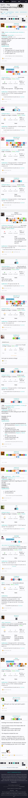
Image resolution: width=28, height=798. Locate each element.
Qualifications (5, 46)
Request (17, 425)
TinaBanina (16, 178)
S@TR (9, 408)
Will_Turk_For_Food (16, 697)
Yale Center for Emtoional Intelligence (10, 545)
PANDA (3, 33)
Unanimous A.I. (11, 478)
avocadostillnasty (10, 12)
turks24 (16, 368)
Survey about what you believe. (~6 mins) (15, 405)
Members (14, 1)
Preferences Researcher (7, 225)
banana (16, 12)
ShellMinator (16, 335)
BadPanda (16, 23)
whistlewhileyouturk (16, 716)
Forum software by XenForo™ (14, 785)
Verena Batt (11, 35)
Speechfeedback (5, 266)
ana (4, 12)
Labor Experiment (6, 622)
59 (22, 18)
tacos (10, 13)
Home (2, 1)
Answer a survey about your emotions (14, 32)
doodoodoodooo (23, 12)
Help (16, 790)
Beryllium (12, 790)
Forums (7, 1)
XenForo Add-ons (10, 788)
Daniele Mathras (5, 77)
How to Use (24, 425)
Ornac (16, 658)
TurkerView (4, 37)
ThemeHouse (21, 786)
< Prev (2, 18)
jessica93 (16, 66)
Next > (23, 20)
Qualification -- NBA (10, 476)
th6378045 (16, 536)
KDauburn (16, 615)
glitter (2, 13)
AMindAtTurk (16, 137)
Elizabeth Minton (5, 113)
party (6, 13)
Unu (2, 704)
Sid (16, 259)
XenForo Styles (18, 788)
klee (16, 107)
